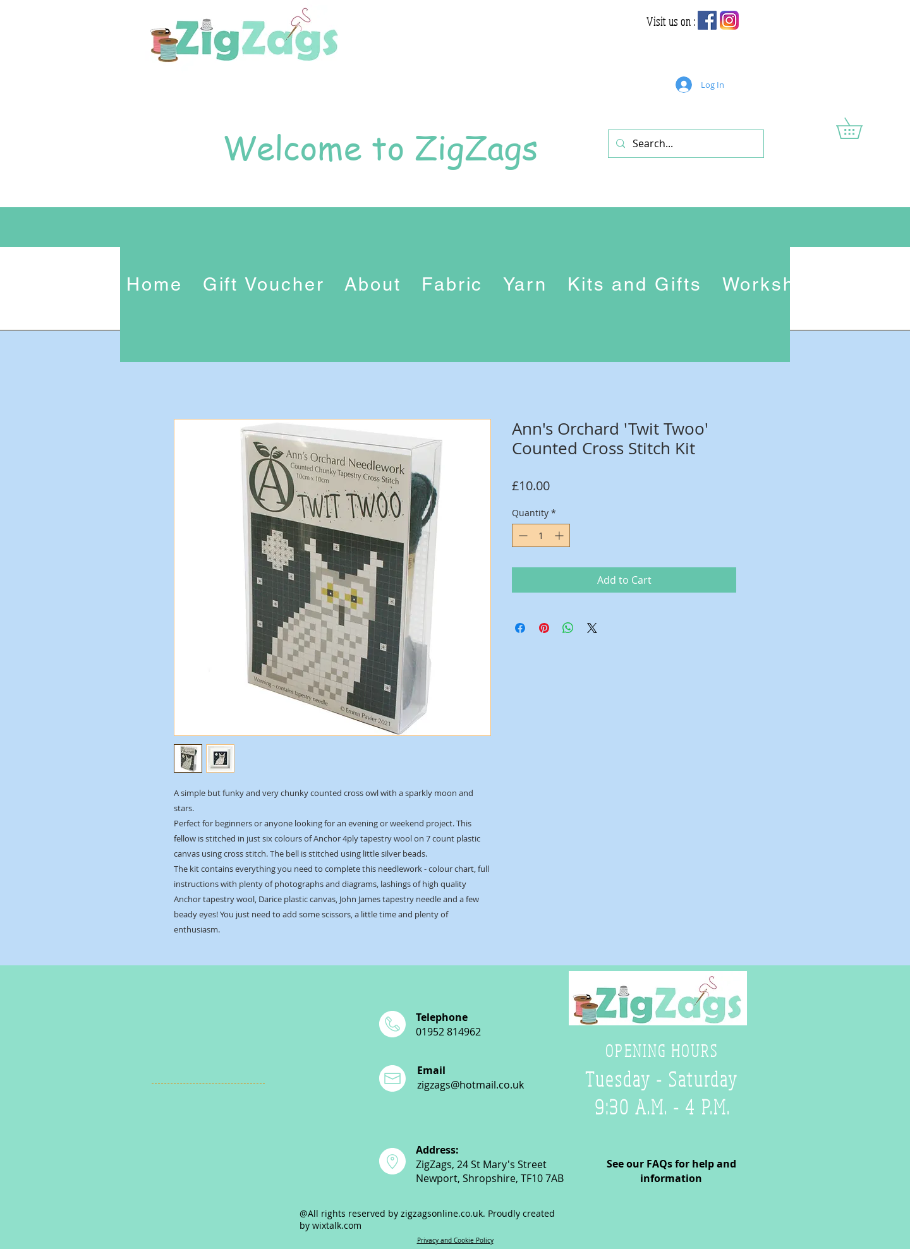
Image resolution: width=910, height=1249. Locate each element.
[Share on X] (592, 628)
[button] (859, 128)
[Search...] (685, 143)
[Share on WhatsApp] (568, 628)
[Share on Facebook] (520, 628)
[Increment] (560, 535)
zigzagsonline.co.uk (442, 1213)
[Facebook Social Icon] (707, 20)
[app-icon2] (729, 20)
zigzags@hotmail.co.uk (470, 1085)
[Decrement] (522, 535)
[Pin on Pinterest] (544, 628)
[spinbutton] (541, 535)
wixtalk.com (336, 1225)
